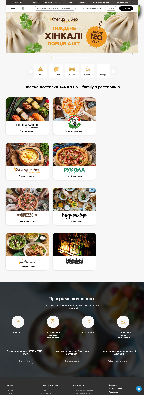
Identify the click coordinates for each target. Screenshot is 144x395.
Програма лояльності (101, 2)
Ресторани (34, 2)
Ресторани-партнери (53, 2)
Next (135, 33)
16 (85, 57)
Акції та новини (115, 348)
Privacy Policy (96, 392)
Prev (9, 33)
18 (90, 57)
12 (76, 57)
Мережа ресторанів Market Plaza (84, 364)
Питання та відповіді (47, 360)
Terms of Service (110, 392)
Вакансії (9, 350)
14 (81, 57)
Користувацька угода (13, 353)
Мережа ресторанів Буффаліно (83, 357)
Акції (71, 2)
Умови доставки (123, 2)
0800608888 (91, 8)
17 (87, 57)
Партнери (10, 346)
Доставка (18, 2)
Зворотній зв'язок (12, 357)
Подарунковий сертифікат (49, 353)
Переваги (44, 346)
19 (92, 57)
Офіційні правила (46, 350)
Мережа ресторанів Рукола (82, 350)
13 (78, 57)
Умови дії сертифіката (47, 357)
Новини (83, 2)
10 (72, 57)
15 (83, 57)
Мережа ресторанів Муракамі (83, 346)
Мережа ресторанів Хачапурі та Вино (86, 353)
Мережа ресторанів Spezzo (82, 360)
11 (74, 57)
